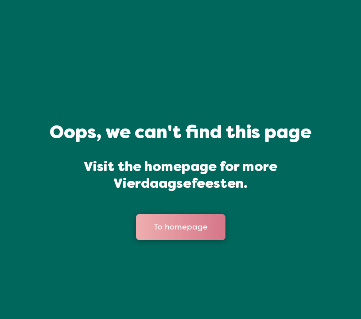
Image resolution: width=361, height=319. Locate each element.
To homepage (181, 227)
